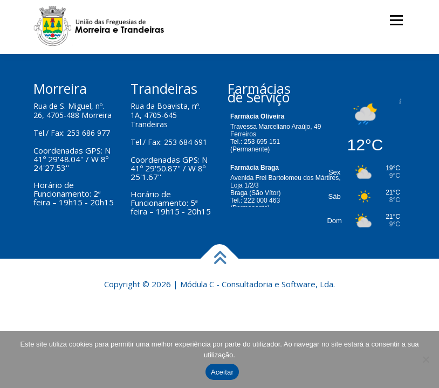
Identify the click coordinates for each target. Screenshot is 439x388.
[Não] (425, 359)
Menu (396, 20)
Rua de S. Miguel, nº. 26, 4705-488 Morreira (72, 110)
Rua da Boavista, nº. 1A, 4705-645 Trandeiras (166, 115)
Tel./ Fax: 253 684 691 (169, 142)
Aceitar (222, 372)
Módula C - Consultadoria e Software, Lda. (257, 284)
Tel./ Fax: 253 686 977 (71, 133)
